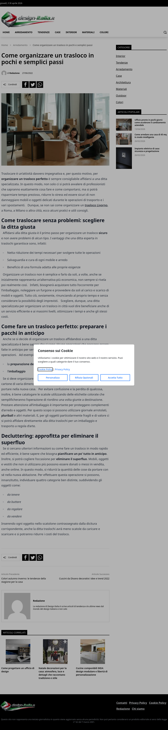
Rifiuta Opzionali (84, 377)
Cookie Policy (45, 369)
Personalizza (53, 377)
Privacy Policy (62, 369)
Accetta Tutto (115, 377)
